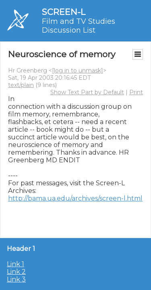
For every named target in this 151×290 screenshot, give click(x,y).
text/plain (21, 85)
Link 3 (16, 279)
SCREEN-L (63, 12)
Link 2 (16, 272)
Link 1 (15, 264)
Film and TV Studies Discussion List (78, 26)
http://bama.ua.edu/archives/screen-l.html (75, 198)
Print (136, 92)
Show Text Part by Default (87, 92)
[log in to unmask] (77, 70)
